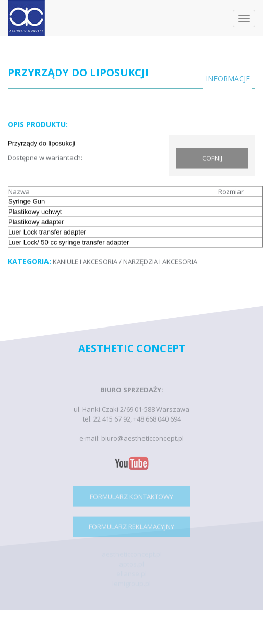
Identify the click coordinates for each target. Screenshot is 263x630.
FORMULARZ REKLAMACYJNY (131, 528)
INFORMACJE (228, 78)
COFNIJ (212, 158)
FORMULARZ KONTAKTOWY (131, 498)
